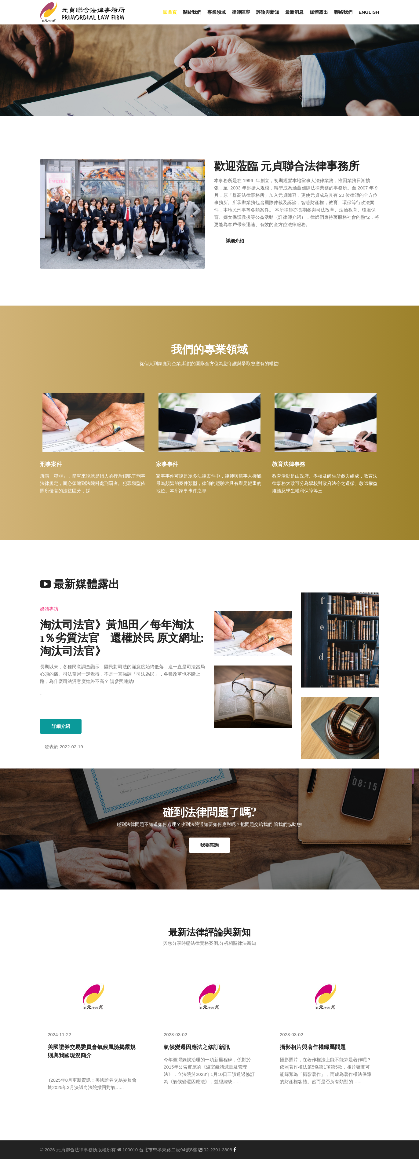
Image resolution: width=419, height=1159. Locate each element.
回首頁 (170, 12)
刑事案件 (51, 464)
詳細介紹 (235, 241)
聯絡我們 (343, 12)
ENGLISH (369, 12)
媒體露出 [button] (319, 12)
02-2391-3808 (215, 1149)
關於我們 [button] (192, 12)
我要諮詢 (209, 845)
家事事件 (167, 464)
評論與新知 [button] (267, 12)
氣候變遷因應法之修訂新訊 (197, 1047)
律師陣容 (241, 12)
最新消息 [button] (294, 12)
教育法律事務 (288, 464)
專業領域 (216, 12)
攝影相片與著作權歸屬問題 (313, 1047)
